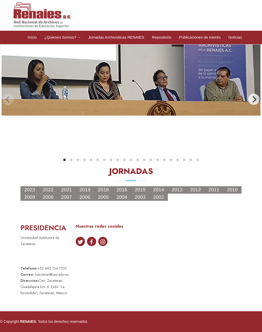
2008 (48, 197)
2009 (29, 197)
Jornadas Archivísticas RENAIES (116, 37)
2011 (214, 189)
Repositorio (161, 37)
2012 (195, 189)
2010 (232, 189)
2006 (85, 197)
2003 (140, 197)
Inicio (32, 37)
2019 (85, 189)
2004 (121, 197)
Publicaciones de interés (200, 37)
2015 (140, 189)
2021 (66, 189)
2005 (103, 197)
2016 (121, 189)
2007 (66, 197)
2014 (158, 189)
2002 (158, 197)
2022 (48, 189)
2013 (177, 189)
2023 (29, 189)
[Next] (253, 99)
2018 (103, 189)
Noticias (235, 37)
